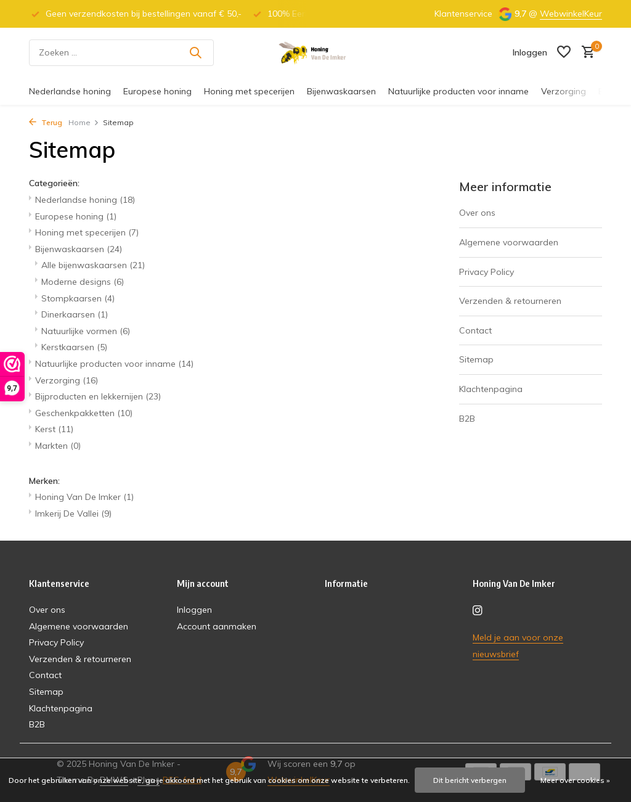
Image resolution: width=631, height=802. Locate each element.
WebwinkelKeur (571, 13)
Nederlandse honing (70, 91)
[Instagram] (477, 611)
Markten (58, 445)
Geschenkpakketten (83, 413)
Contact (475, 330)
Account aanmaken (216, 626)
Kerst (54, 429)
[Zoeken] (121, 52)
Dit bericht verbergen (470, 780)
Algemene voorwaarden (508, 242)
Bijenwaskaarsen (341, 91)
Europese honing (157, 91)
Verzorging (563, 91)
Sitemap (476, 359)
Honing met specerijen (249, 91)
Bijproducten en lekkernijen (98, 396)
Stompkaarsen (78, 298)
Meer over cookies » (575, 780)
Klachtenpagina (491, 389)
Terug (45, 122)
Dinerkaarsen (74, 314)
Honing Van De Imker (84, 496)
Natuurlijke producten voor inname (458, 91)
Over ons (477, 212)
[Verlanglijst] (564, 52)
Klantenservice (463, 13)
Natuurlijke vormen (85, 331)
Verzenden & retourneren (510, 300)
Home (83, 122)
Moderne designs (82, 281)
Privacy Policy (486, 271)
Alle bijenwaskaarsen (93, 265)
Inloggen (194, 609)
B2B (467, 418)
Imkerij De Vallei (73, 513)
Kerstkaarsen (74, 347)
